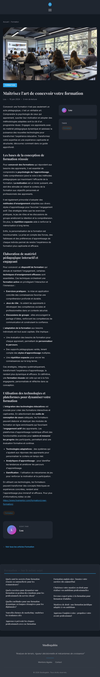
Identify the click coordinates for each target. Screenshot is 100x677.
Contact (58, 662)
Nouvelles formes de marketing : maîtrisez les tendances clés (25, 614)
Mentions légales (45, 662)
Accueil (6, 22)
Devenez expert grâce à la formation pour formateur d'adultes (72, 597)
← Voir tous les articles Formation (18, 547)
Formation (15, 22)
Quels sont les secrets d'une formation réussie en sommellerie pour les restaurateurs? (23, 582)
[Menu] (50, 10)
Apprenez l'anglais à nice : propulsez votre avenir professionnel (72, 614)
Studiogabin (50, 645)
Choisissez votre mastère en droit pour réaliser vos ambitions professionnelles (71, 588)
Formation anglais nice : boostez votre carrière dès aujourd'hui (70, 580)
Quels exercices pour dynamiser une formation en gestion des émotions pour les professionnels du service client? (25, 593)
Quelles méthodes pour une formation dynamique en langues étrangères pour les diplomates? (25, 604)
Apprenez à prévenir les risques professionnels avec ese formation (21, 622)
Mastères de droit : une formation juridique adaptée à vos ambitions (73, 605)
